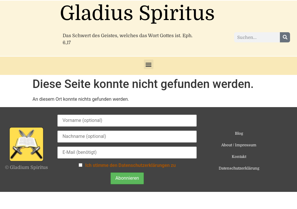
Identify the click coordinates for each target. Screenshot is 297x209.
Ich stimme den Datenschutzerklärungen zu (130, 165)
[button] (148, 64)
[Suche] (285, 37)
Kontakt (239, 156)
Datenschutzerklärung (239, 168)
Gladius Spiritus (137, 13)
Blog (239, 133)
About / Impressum (238, 145)
